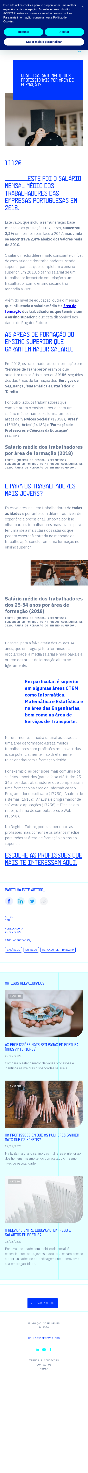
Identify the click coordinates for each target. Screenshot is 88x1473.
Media (44, 1368)
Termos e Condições (44, 1360)
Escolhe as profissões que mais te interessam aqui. (43, 858)
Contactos (44, 1364)
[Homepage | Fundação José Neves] (11, 9)
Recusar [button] (23, 1454)
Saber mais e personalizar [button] (44, 1464)
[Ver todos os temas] (79, 48)
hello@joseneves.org (44, 1338)
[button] (75, 9)
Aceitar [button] (64, 1454)
